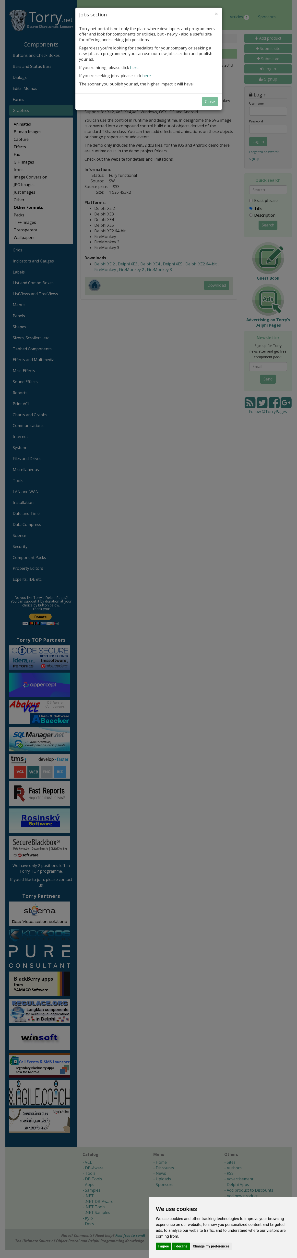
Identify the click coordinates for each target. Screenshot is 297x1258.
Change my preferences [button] (211, 1246)
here (134, 67)
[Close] (216, 14)
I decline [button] (180, 1246)
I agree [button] (163, 1246)
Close (210, 101)
